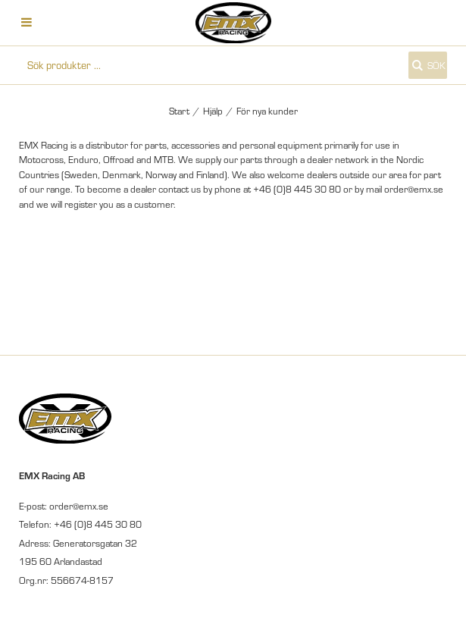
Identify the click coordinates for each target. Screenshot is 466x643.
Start (179, 111)
